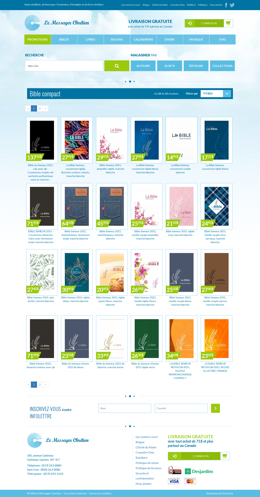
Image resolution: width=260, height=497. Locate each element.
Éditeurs (196, 65)
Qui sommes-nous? (130, 4)
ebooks (117, 39)
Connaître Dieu (177, 4)
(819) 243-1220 (53, 473)
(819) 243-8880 (51, 465)
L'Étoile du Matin (160, 4)
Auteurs (143, 65)
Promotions (37, 39)
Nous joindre (216, 4)
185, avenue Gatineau (40, 455)
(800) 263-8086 (50, 469)
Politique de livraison (148, 468)
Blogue (146, 4)
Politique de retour (147, 462)
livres (90, 39)
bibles (64, 39)
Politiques (203, 4)
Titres (208, 93)
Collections (222, 65)
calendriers (143, 39)
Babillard (191, 4)
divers (170, 39)
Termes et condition (100, 493)
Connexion (209, 23)
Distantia (228, 493)
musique (196, 39)
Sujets (169, 65)
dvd (222, 39)
